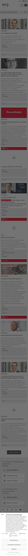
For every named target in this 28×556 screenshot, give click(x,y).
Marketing (22, 532)
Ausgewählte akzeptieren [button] (14, 543)
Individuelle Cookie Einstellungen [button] (14, 551)
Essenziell (5, 532)
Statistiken (13, 532)
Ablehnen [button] (14, 548)
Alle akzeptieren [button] (14, 539)
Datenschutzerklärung (10, 530)
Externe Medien (13, 534)
